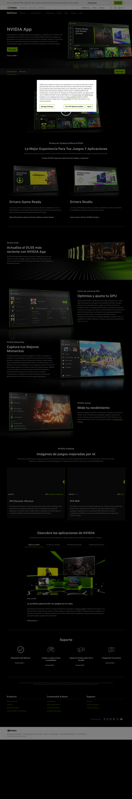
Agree (89, 106)
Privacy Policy (76, 95)
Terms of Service (71, 97)
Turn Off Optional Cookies (74, 106)
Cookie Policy (88, 95)
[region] (66, 96)
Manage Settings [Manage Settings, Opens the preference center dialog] (47, 106)
